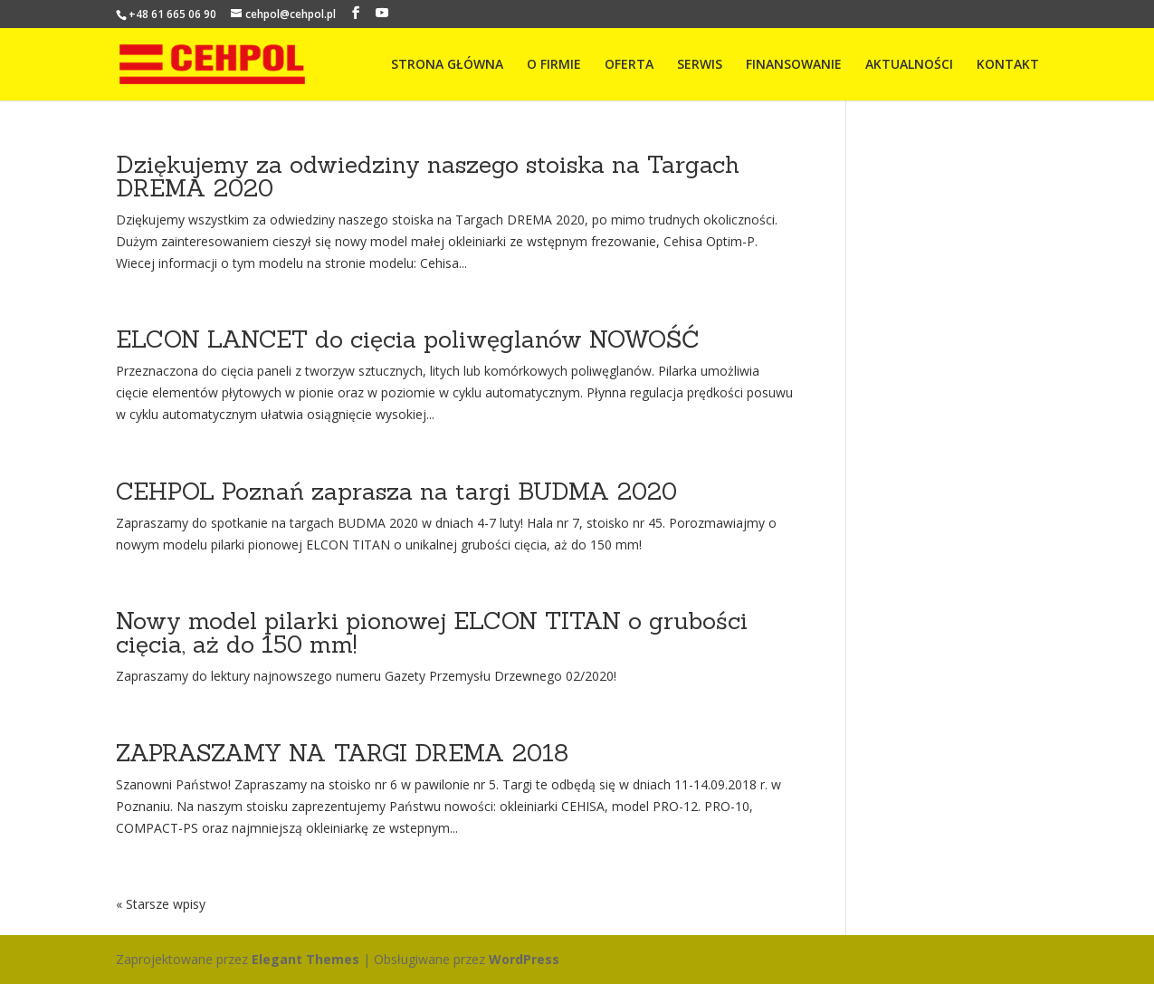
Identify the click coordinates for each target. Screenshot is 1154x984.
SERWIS (699, 65)
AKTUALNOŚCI (909, 65)
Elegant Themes (305, 959)
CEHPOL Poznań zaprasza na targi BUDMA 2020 (396, 491)
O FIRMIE (554, 65)
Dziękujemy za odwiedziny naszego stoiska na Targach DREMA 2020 (427, 176)
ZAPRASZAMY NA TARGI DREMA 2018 (342, 753)
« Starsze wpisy (160, 903)
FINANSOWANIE (794, 65)
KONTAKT (1008, 65)
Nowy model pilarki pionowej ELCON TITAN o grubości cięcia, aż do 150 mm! (432, 632)
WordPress (524, 959)
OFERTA (629, 65)
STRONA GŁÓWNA (447, 65)
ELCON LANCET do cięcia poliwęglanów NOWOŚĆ (408, 339)
